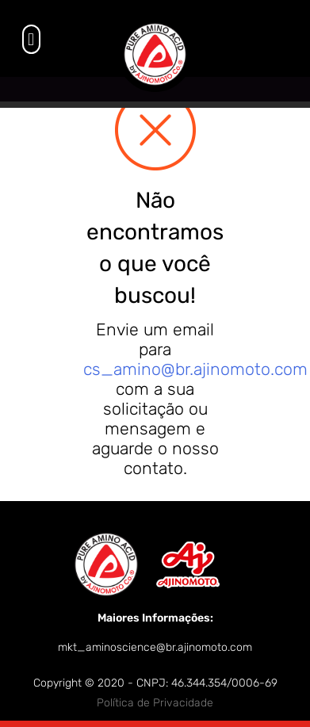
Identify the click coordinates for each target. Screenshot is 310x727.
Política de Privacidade (155, 703)
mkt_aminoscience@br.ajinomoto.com (155, 647)
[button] (31, 39)
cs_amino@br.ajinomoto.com (195, 369)
